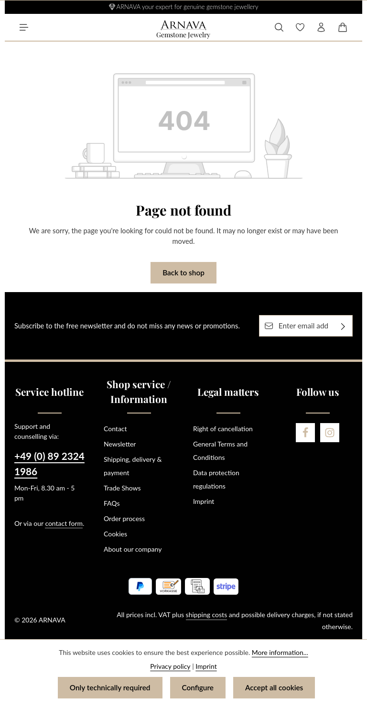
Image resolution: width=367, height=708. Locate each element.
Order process (124, 518)
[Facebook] (305, 432)
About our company (133, 549)
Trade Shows (122, 488)
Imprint (203, 501)
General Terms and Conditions (220, 450)
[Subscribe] (343, 326)
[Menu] (23, 27)
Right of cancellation (223, 429)
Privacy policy (170, 666)
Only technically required (110, 687)
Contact (115, 429)
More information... (280, 652)
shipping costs (206, 614)
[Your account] (321, 27)
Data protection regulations (216, 479)
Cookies (115, 534)
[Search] (279, 27)
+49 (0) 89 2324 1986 (49, 463)
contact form (64, 523)
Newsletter (120, 444)
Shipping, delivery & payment (133, 466)
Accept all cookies (274, 687)
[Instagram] (329, 432)
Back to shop (183, 272)
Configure (198, 687)
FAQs (111, 503)
